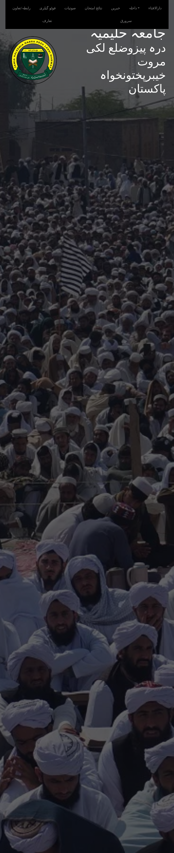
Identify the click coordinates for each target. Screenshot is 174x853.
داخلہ (133, 8)
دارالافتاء (155, 8)
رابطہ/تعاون (21, 8)
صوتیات (70, 8)
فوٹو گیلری (47, 8)
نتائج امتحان (93, 8)
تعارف (47, 21)
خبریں (115, 8)
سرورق (126, 21)
